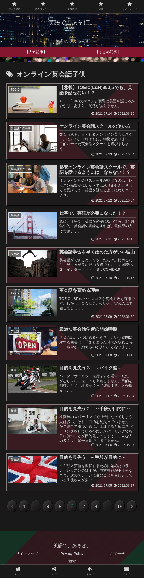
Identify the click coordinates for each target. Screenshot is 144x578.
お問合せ (117, 554)
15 (119, 506)
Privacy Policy (72, 554)
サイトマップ (27, 554)
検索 (72, 561)
